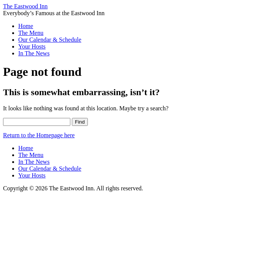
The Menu (30, 33)
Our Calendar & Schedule (49, 39)
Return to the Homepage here (39, 135)
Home (25, 26)
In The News (33, 53)
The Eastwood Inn (25, 6)
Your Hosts (32, 46)
